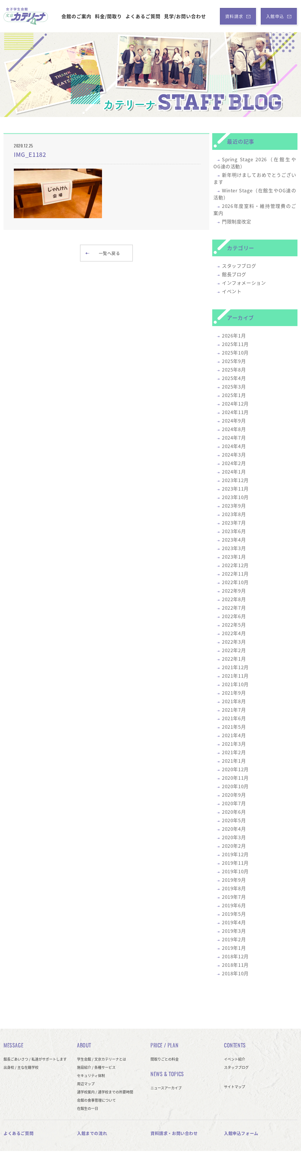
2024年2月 (234, 463)
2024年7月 (234, 437)
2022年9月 (234, 590)
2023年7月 (234, 522)
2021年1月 (234, 760)
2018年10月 (235, 973)
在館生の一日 (87, 1108)
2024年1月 (234, 471)
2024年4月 (234, 446)
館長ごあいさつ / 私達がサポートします (35, 1059)
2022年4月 (234, 633)
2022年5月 (234, 624)
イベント (231, 291)
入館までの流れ (92, 1133)
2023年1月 (234, 556)
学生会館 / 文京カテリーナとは (101, 1059)
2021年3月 (234, 743)
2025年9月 (234, 360)
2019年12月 (235, 854)
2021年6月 (234, 718)
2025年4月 (234, 378)
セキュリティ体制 (91, 1075)
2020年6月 (234, 811)
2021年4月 (234, 735)
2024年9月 (234, 420)
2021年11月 (235, 675)
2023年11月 (235, 488)
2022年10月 (235, 582)
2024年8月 (234, 429)
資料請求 (238, 16)
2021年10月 (235, 684)
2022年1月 (234, 658)
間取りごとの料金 (164, 1059)
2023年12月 (235, 480)
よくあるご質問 (143, 16)
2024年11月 (235, 412)
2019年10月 (235, 871)
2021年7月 (234, 709)
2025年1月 (234, 395)
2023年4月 (234, 539)
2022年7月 (234, 607)
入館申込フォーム (241, 1133)
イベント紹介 (234, 1059)
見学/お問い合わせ (185, 16)
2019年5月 (234, 913)
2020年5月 (234, 820)
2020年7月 (234, 803)
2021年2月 (234, 752)
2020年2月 (234, 845)
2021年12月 (235, 667)
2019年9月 (234, 879)
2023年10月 (235, 497)
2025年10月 (235, 352)
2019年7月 (234, 896)
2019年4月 (234, 922)
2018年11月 (235, 964)
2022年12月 (235, 565)
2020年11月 (235, 777)
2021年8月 (234, 701)
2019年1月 (234, 947)
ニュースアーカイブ (166, 1088)
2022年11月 (235, 573)
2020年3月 (234, 837)
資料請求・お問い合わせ (174, 1133)
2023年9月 (234, 505)
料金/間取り (108, 16)
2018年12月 (235, 956)
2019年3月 (234, 930)
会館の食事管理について (96, 1100)
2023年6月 (234, 531)
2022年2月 (234, 650)
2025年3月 (234, 386)
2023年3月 (234, 548)
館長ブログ (234, 274)
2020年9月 (234, 794)
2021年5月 (234, 726)
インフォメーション (244, 282)
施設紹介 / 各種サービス (96, 1067)
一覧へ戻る (103, 253)
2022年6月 (234, 616)
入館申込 (279, 16)
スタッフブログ (239, 265)
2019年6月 (234, 905)
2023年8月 (234, 514)
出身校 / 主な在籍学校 (21, 1067)
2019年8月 (234, 888)
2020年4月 (234, 828)
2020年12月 (235, 769)
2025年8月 (234, 369)
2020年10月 (235, 786)
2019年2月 (234, 939)
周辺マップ (86, 1083)
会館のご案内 (76, 16)
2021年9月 (234, 692)
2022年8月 (234, 599)
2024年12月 (235, 403)
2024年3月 (234, 454)
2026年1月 (234, 335)
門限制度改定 (236, 221)
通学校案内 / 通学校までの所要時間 (105, 1092)
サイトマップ (234, 1086)
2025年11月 (235, 343)
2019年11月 (235, 862)
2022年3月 (234, 641)
